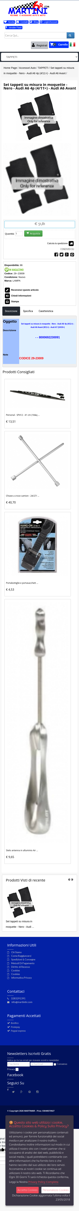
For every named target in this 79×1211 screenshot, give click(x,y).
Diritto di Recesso (20, 966)
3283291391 (18, 998)
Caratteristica (46, 311)
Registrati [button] (39, 45)
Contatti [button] (22, 22)
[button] (59, 45)
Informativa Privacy (21, 977)
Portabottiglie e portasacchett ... (22, 582)
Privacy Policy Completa (43, 1182)
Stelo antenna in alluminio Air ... (22, 850)
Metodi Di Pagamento (23, 963)
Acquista (33, 233)
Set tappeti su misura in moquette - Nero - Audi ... (20, 924)
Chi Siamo (16, 952)
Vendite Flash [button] (14, 27)
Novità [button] (9, 22)
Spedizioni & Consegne (23, 959)
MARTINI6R (29, 1111)
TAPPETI (43, 67)
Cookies (15, 970)
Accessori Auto (27, 67)
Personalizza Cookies (56, 1190)
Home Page (10, 67)
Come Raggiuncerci (21, 955)
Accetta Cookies (27, 1190)
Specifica (28, 311)
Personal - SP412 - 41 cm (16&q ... (23, 414)
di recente (25, 880)
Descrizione (11, 311)
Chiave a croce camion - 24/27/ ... (22, 495)
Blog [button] (34, 22)
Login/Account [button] (48, 22)
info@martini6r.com (22, 1002)
